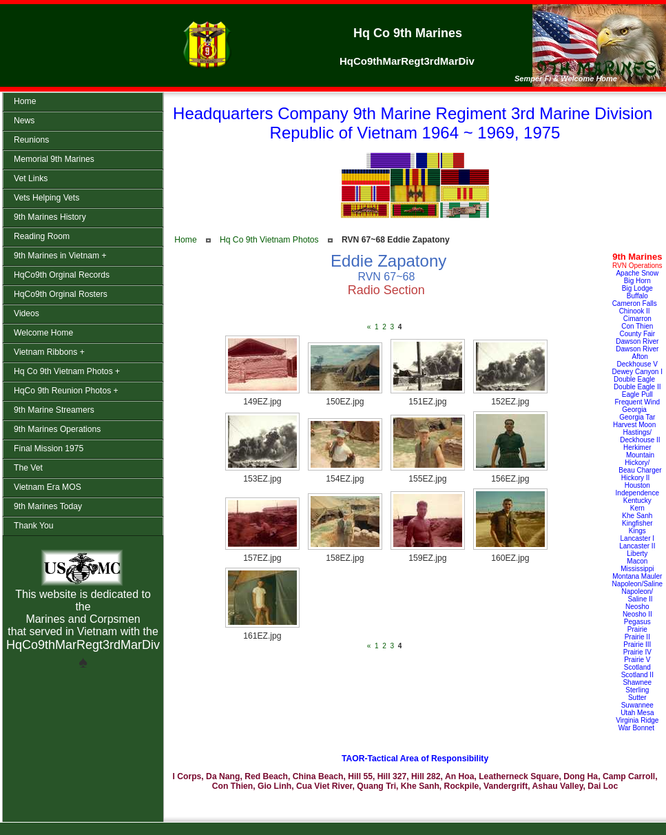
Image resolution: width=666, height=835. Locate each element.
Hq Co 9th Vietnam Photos (269, 240)
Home (185, 240)
